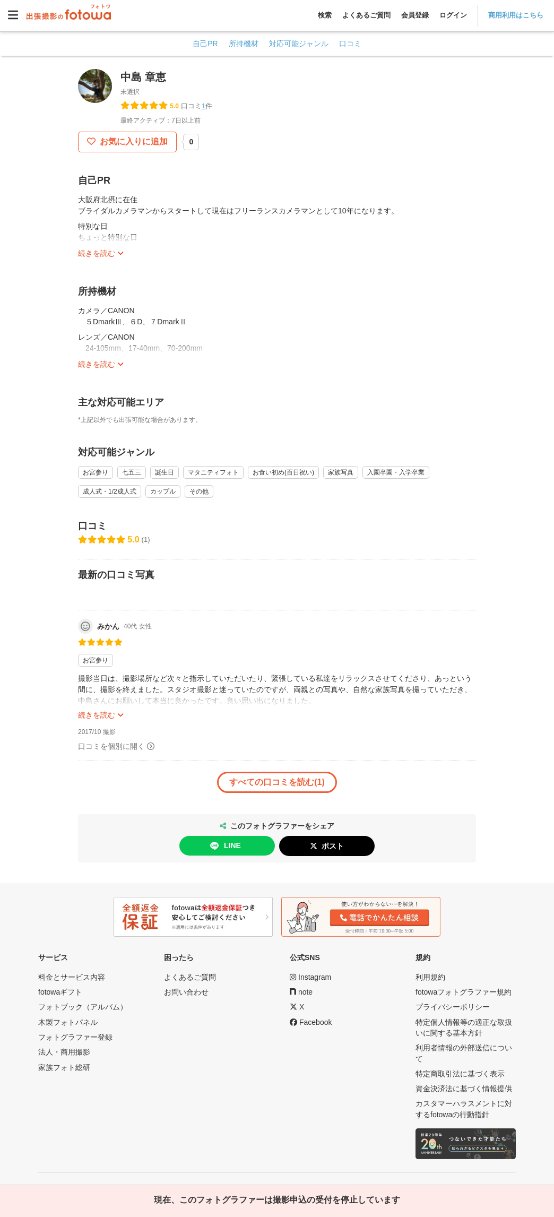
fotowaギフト (60, 992)
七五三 (131, 472)
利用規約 (430, 977)
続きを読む (96, 253)
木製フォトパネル (68, 1022)
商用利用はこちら (515, 15)
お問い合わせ (186, 992)
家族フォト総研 (64, 1067)
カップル (163, 491)
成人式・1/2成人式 (109, 491)
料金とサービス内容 (71, 977)
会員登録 (415, 15)
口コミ (350, 43)
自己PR (205, 43)
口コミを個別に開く (111, 746)
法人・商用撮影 (64, 1052)
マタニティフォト (213, 472)
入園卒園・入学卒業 (396, 472)
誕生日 (164, 472)
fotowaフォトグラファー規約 (464, 992)
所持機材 (243, 43)
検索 (325, 15)
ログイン (453, 15)
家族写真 (340, 472)
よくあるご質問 (366, 15)
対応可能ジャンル (298, 43)
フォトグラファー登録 (75, 1037)
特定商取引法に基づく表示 (460, 1073)
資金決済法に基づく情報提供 (464, 1088)
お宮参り (95, 472)
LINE (224, 846)
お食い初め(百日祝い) (283, 472)
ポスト (333, 846)
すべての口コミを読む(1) (277, 782)
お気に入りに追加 (133, 141)
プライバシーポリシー (453, 1007)
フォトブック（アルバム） (82, 1007)
